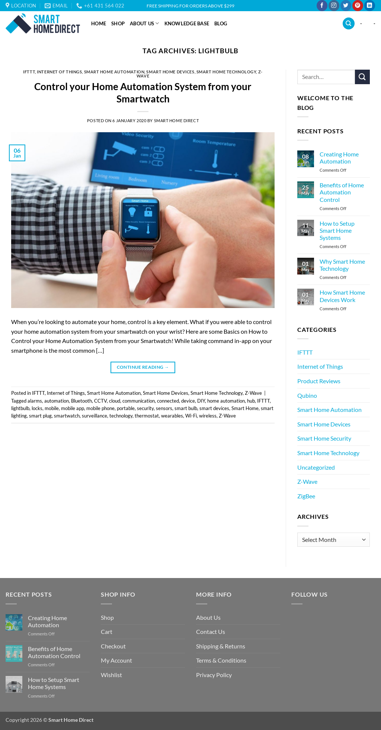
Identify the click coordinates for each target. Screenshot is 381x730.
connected (168, 401)
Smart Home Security (324, 438)
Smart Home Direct (176, 120)
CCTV (100, 401)
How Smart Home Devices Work (342, 296)
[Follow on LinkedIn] (369, 5)
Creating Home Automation (339, 157)
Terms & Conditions (221, 660)
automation (56, 401)
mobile (52, 408)
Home (98, 23)
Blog (220, 23)
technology (120, 416)
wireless (208, 416)
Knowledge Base (186, 23)
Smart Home (245, 408)
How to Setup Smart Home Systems (337, 230)
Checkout (113, 646)
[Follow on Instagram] (334, 5)
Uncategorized (316, 467)
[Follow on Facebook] (322, 5)
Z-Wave (253, 393)
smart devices (214, 408)
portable (126, 408)
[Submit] (362, 77)
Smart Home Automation (114, 71)
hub (251, 401)
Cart (106, 631)
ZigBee (306, 495)
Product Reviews (318, 380)
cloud (114, 401)
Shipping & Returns (220, 646)
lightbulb (20, 408)
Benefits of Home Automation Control (342, 192)
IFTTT (29, 71)
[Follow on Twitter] (345, 5)
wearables (172, 416)
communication (138, 401)
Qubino (307, 395)
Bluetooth (81, 401)
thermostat (147, 416)
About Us (144, 23)
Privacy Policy (214, 674)
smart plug (40, 416)
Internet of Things (59, 71)
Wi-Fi (191, 416)
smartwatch (67, 416)
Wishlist (111, 674)
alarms (35, 401)
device (188, 401)
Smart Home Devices (170, 71)
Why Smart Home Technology (342, 265)
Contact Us (210, 631)
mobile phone (100, 408)
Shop (118, 23)
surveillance (94, 416)
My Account (116, 660)
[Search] (349, 24)
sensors (164, 408)
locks (37, 408)
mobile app (72, 408)
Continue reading (143, 367)
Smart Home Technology (226, 71)
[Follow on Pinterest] (357, 5)
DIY (201, 401)
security (145, 408)
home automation (226, 401)
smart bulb (186, 408)
